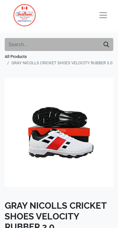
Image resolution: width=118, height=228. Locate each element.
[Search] (106, 44)
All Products (16, 56)
